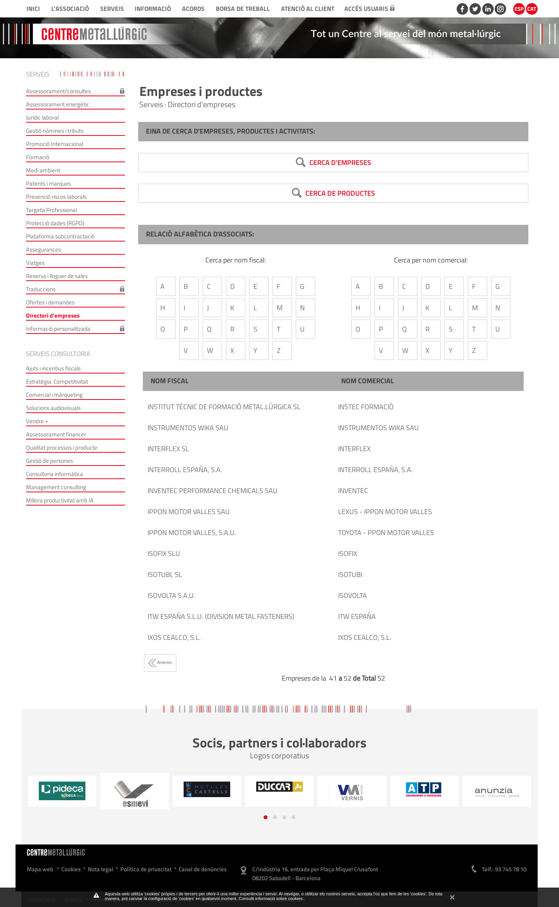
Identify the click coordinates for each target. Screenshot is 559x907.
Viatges (35, 262)
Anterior (160, 662)
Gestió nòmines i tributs (54, 130)
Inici (33, 8)
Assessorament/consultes (58, 91)
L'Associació (70, 8)
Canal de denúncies (203, 869)
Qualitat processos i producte (61, 447)
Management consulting (56, 487)
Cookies (71, 869)
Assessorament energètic (57, 104)
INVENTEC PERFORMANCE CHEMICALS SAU (213, 490)
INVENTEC (353, 490)
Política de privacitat (146, 869)
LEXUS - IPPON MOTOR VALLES (385, 511)
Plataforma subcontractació (60, 236)
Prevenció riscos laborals (56, 196)
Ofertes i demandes (50, 302)
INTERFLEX (354, 448)
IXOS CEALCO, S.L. (174, 637)
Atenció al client (307, 8)
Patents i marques (48, 183)
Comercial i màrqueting (54, 394)
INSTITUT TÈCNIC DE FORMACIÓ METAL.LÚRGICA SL (224, 406)
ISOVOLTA (352, 595)
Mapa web (40, 869)
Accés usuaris (369, 8)
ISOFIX (347, 553)
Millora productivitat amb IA (60, 500)
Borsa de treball (243, 8)
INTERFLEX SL (168, 448)
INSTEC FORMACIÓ (366, 406)
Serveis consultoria (58, 354)
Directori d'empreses (53, 315)
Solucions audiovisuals (53, 407)
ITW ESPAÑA (357, 616)
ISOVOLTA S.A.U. (171, 595)
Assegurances (43, 249)
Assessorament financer (56, 434)
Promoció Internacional (54, 143)
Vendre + (37, 421)
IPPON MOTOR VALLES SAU (189, 511)
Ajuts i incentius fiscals (53, 368)
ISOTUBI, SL (165, 574)
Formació (37, 157)
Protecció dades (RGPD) (55, 223)
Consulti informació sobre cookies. (271, 898)
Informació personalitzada (58, 328)
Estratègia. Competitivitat (57, 381)
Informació (153, 8)
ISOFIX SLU (164, 553)
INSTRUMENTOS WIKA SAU (188, 427)
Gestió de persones (49, 460)
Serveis (112, 8)
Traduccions (41, 289)
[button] (265, 817)
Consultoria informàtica (54, 473)
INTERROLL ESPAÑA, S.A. (185, 469)
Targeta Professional (51, 209)
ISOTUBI (350, 574)
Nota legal (100, 869)
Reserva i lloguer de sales (57, 275)
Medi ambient (43, 170)
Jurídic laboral (42, 117)
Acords (193, 8)
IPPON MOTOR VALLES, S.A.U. (192, 532)
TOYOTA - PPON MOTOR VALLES (386, 532)
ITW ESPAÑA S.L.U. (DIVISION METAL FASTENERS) (221, 616)
